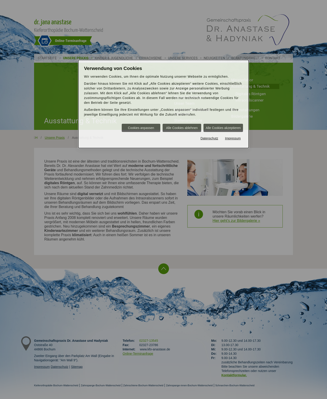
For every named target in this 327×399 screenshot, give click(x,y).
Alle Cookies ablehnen (182, 128)
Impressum (233, 138)
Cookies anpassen (141, 128)
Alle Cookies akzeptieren (223, 128)
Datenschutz (209, 138)
